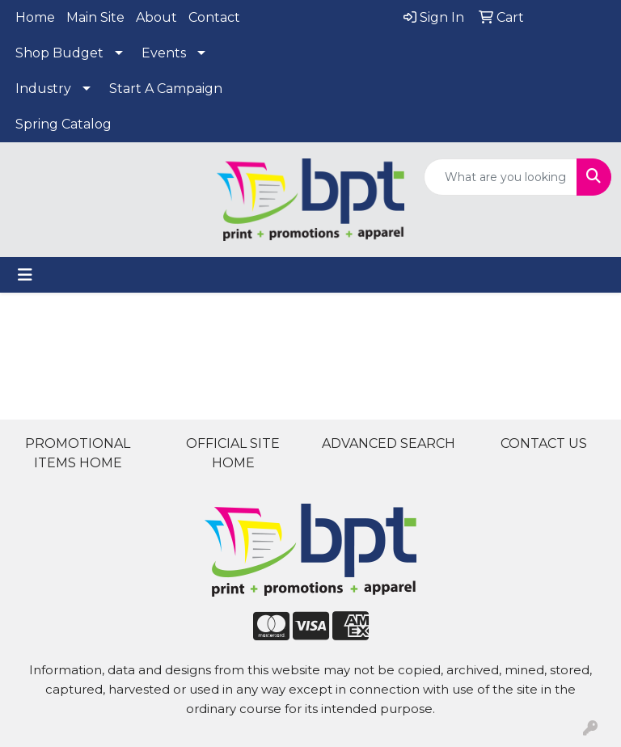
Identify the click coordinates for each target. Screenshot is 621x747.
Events (164, 53)
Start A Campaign (165, 88)
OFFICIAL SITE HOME (233, 453)
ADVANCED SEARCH (388, 443)
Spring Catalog (63, 124)
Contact (214, 17)
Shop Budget (59, 53)
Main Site (95, 17)
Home (35, 17)
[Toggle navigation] (25, 275)
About (156, 17)
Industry (43, 88)
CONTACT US (544, 443)
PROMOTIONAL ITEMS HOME (77, 453)
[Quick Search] (500, 177)
